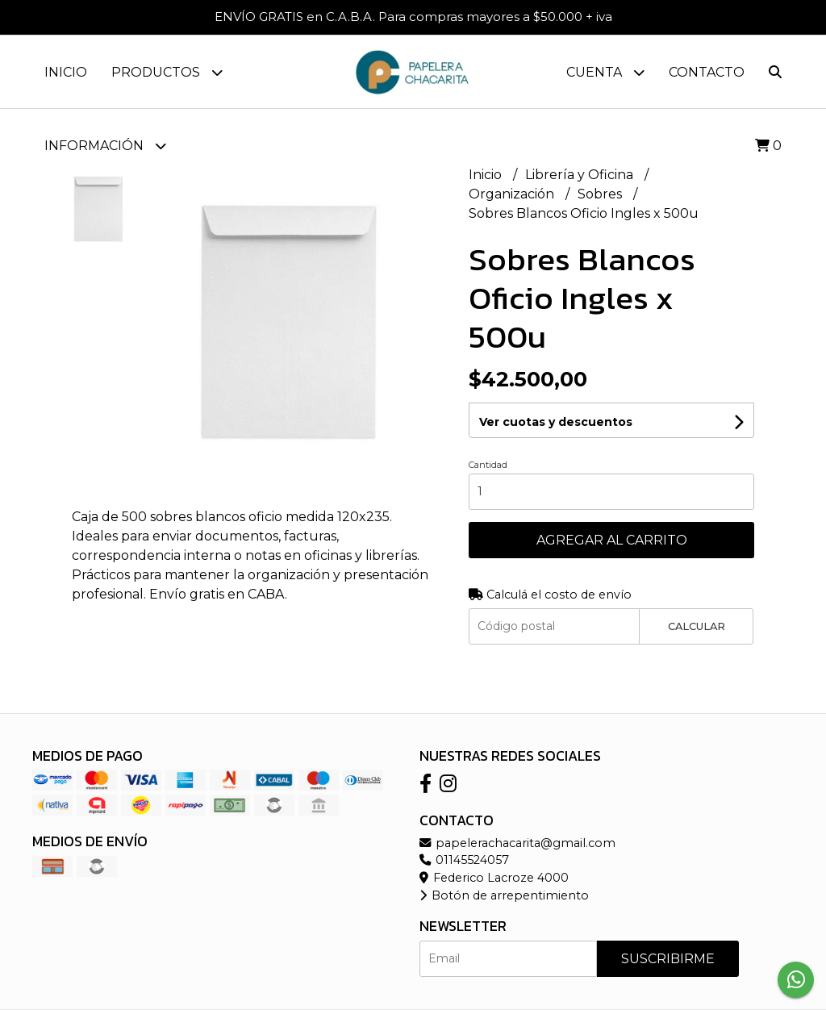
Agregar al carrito (611, 540)
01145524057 (464, 860)
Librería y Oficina (580, 174)
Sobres (601, 194)
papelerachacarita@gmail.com (517, 843)
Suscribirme (668, 958)
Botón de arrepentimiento (504, 895)
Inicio (65, 72)
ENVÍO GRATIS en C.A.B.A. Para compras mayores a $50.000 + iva (413, 16)
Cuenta (605, 72)
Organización (513, 194)
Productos (167, 72)
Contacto (707, 72)
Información (105, 145)
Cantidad (488, 464)
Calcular (696, 626)
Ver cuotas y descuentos (555, 422)
